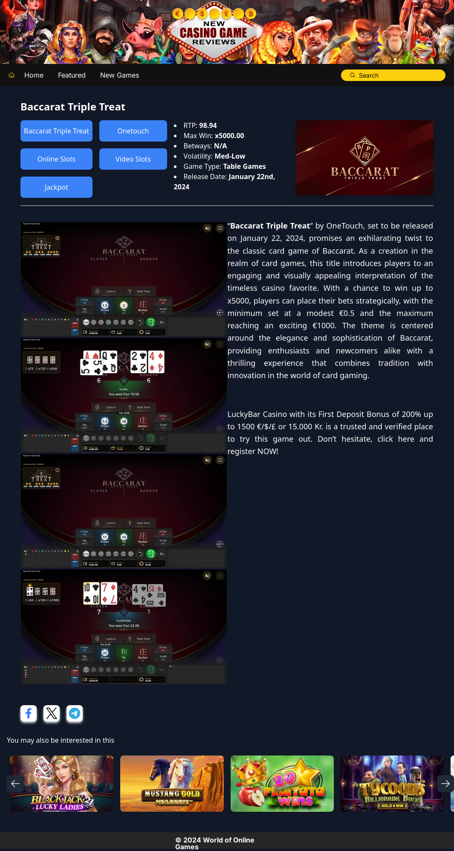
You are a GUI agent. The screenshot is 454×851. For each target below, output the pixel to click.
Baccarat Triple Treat (56, 131)
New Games (119, 75)
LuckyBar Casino (257, 414)
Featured (72, 75)
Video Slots (133, 159)
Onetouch (133, 131)
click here (396, 439)
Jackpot (56, 187)
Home (33, 75)
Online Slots (57, 159)
